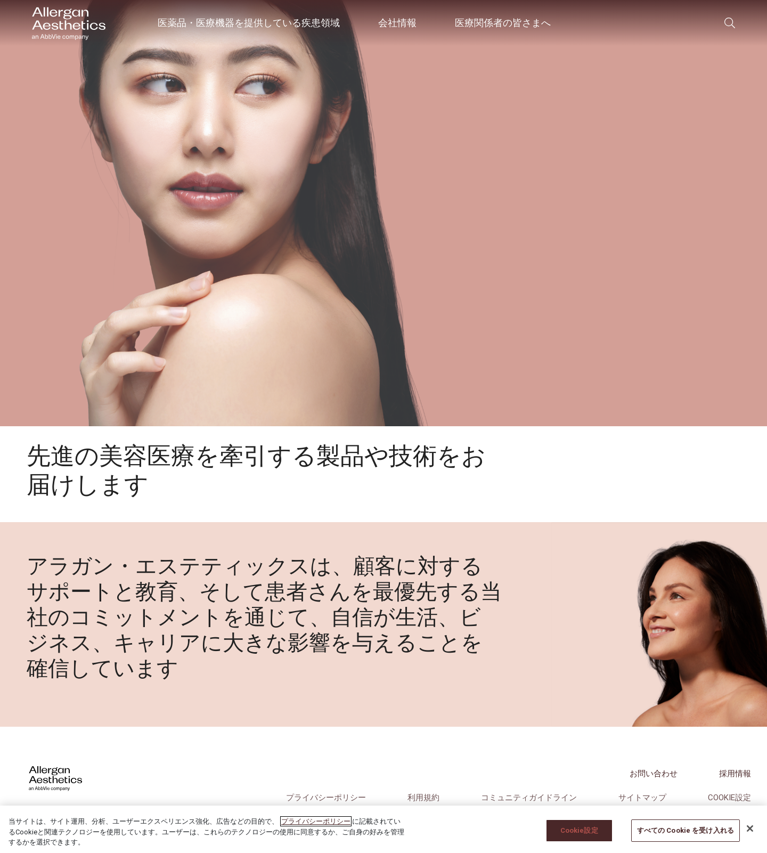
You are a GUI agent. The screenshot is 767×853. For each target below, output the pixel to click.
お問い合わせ (654, 773)
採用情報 (735, 773)
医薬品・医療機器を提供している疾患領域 (249, 22)
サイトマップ (642, 797)
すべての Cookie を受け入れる (685, 830)
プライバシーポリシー (326, 797)
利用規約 (423, 797)
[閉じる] (750, 828)
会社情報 (397, 22)
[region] (383, 829)
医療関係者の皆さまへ (503, 22)
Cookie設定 (729, 797)
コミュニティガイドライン (529, 797)
